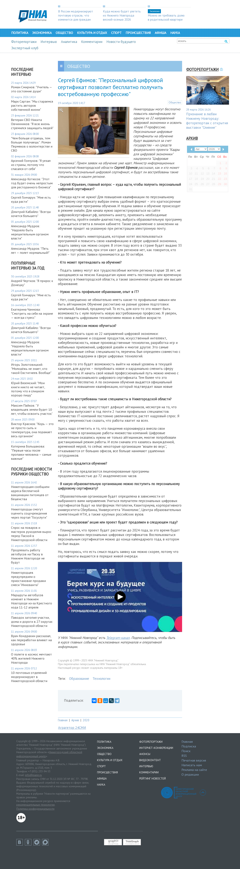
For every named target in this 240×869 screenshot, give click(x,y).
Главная (62, 720)
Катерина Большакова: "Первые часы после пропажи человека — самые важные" (31, 452)
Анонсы (144, 754)
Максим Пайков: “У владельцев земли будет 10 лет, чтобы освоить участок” (32, 409)
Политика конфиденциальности (35, 809)
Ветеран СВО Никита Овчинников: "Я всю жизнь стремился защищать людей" (32, 124)
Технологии (101, 678)
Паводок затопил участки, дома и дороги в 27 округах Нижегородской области (31, 621)
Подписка (188, 746)
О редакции (190, 774)
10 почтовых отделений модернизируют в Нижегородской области (29, 677)
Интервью (49, 41)
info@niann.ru (33, 775)
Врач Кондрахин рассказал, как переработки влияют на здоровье (31, 640)
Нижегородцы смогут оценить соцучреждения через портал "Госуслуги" (30, 513)
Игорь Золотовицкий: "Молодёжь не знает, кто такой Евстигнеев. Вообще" (31, 368)
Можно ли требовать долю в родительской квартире (166, 17)
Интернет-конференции (156, 748)
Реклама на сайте (194, 770)
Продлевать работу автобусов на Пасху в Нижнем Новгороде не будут (28, 556)
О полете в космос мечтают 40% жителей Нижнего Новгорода (31, 658)
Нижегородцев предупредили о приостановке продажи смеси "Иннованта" (28, 578)
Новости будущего (121, 41)
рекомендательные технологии (35, 804)
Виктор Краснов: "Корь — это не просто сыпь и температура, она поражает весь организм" (32, 430)
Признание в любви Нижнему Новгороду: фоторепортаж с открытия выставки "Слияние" (207, 121)
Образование (79, 678)
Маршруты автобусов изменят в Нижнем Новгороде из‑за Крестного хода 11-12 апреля (31, 601)
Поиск (185, 751)
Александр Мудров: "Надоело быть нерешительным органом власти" (30, 232)
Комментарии (91, 41)
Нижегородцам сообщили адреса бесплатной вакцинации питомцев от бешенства (30, 493)
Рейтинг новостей (152, 778)
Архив (75, 720)
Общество (64, 33)
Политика (19, 33)
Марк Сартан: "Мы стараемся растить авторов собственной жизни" (32, 105)
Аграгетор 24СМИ (72, 727)
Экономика (42, 33)
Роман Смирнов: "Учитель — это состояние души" (31, 89)
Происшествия (138, 33)
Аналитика (69, 41)
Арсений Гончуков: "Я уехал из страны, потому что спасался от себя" (31, 165)
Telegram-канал (118, 637)
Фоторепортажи (23, 41)
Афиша (160, 33)
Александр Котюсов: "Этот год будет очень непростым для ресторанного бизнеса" (32, 183)
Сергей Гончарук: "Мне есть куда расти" (31, 199)
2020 (86, 720)
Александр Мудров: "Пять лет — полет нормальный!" (30, 250)
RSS (184, 756)
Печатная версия (193, 760)
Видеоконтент (150, 760)
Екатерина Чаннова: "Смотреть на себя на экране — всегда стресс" (32, 313)
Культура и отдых (92, 33)
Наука (175, 33)
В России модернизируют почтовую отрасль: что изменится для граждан (75, 15)
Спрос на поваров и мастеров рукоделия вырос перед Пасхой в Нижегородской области (31, 534)
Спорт (116, 33)
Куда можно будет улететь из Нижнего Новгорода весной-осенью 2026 (122, 15)
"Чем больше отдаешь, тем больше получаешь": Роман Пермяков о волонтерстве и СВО (31, 144)
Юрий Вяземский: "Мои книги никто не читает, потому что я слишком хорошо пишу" (28, 389)
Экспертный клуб (24, 48)
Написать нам (191, 765)
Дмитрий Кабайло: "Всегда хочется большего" (31, 214)
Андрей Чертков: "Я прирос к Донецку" (32, 283)
